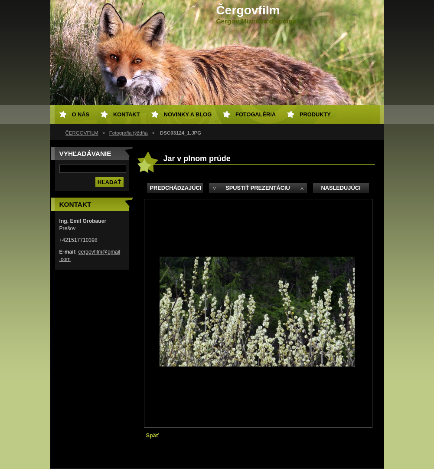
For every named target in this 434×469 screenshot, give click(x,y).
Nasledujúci (340, 188)
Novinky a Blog (188, 114)
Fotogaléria (255, 114)
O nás (81, 114)
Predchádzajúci (176, 188)
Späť (152, 435)
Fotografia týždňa (128, 132)
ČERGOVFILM (81, 132)
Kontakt (126, 114)
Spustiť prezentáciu (257, 188)
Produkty (315, 114)
